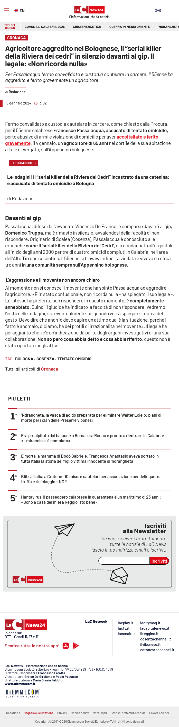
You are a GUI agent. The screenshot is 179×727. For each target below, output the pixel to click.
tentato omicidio (74, 358)
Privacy (62, 713)
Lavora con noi (159, 713)
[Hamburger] (6, 10)
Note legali (100, 713)
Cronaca (49, 369)
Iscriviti (159, 561)
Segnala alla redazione (38, 713)
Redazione (13, 713)
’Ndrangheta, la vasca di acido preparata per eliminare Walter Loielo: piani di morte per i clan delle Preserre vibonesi (91, 417)
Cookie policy (80, 713)
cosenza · (46, 358)
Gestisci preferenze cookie (128, 713)
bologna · (25, 358)
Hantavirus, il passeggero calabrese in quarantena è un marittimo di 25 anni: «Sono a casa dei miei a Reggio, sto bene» (91, 499)
